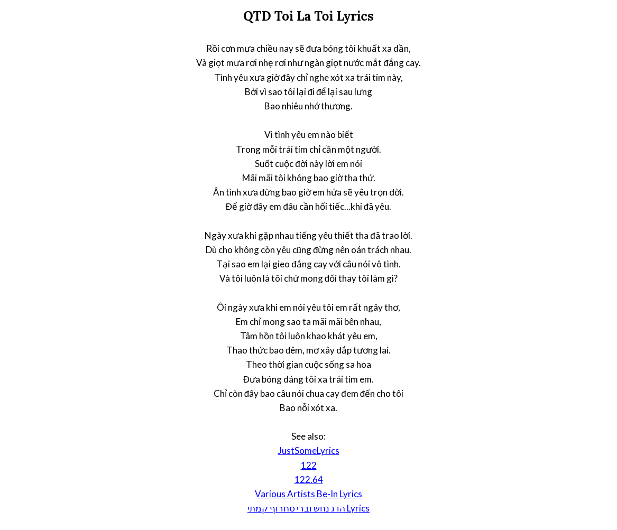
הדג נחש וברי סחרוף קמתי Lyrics (308, 508)
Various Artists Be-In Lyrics (308, 493)
